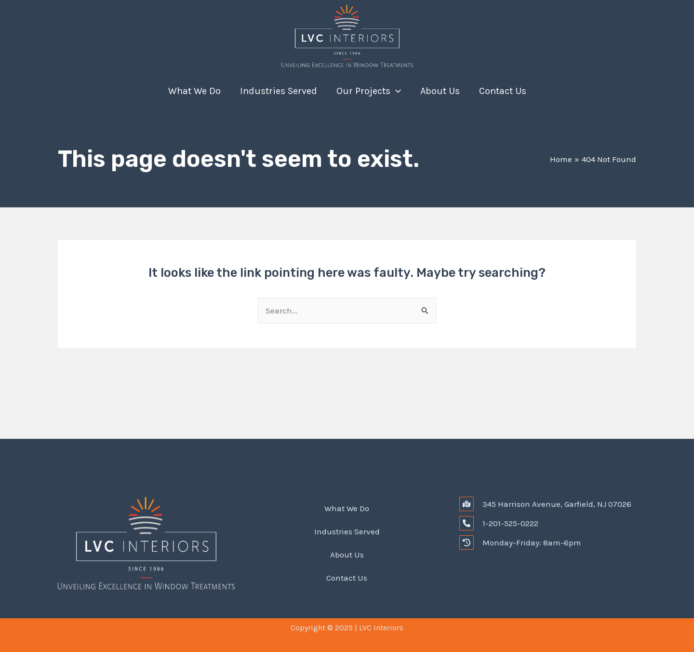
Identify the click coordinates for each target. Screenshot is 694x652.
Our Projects (368, 91)
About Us (440, 90)
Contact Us (502, 90)
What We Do (194, 90)
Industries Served (278, 90)
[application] (395, 91)
